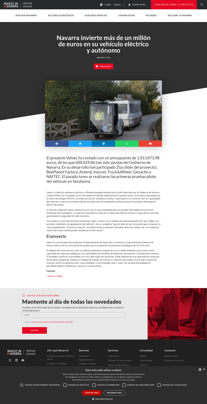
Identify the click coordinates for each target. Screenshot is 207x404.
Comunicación (126, 15)
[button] (202, 4)
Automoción (105, 66)
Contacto (170, 350)
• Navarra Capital (54, 276)
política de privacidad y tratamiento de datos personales (52, 322)
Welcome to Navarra (180, 15)
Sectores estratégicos (61, 15)
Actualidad (146, 350)
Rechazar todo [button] (114, 393)
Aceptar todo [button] (91, 393)
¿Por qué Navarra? (26, 15)
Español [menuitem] (117, 4)
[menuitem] (107, 5)
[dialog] (103, 385)
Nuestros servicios (96, 15)
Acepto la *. (49, 322)
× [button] (204, 369)
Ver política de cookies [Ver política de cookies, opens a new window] (127, 380)
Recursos (151, 15)
